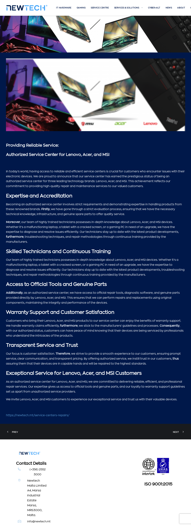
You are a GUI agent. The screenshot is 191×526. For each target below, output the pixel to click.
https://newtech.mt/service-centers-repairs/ (37, 378)
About (181, 8)
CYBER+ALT (154, 8)
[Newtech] (27, 7)
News (169, 8)
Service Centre (100, 8)
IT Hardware (63, 8)
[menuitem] (64, 8)
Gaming (81, 8)
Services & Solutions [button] (128, 8)
